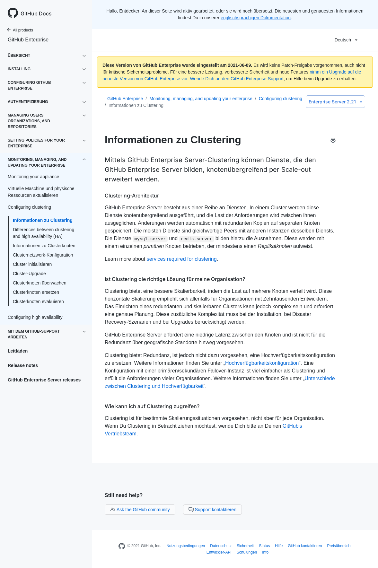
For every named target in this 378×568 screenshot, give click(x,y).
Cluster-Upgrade (29, 273)
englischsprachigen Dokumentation (256, 17)
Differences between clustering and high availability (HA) (43, 233)
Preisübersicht (339, 546)
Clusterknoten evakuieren (38, 301)
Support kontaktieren (212, 509)
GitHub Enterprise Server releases (44, 379)
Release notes (23, 365)
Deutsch (346, 39)
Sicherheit (245, 546)
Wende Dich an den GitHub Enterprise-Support (237, 78)
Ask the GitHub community (140, 509)
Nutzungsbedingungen (185, 546)
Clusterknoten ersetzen (36, 292)
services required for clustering (182, 259)
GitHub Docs (36, 13)
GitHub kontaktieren (305, 546)
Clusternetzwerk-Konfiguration (43, 255)
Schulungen (247, 552)
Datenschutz (221, 546)
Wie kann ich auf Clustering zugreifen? (152, 406)
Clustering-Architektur (132, 195)
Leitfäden (18, 351)
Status (264, 546)
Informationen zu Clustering (43, 220)
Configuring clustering (280, 98)
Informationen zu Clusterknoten (44, 245)
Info (265, 552)
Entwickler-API (219, 552)
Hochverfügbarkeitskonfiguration (262, 363)
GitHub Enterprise (28, 39)
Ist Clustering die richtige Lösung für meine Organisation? (175, 279)
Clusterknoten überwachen (39, 282)
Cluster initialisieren (32, 264)
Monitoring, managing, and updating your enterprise (200, 98)
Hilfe (279, 546)
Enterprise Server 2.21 (335, 101)
